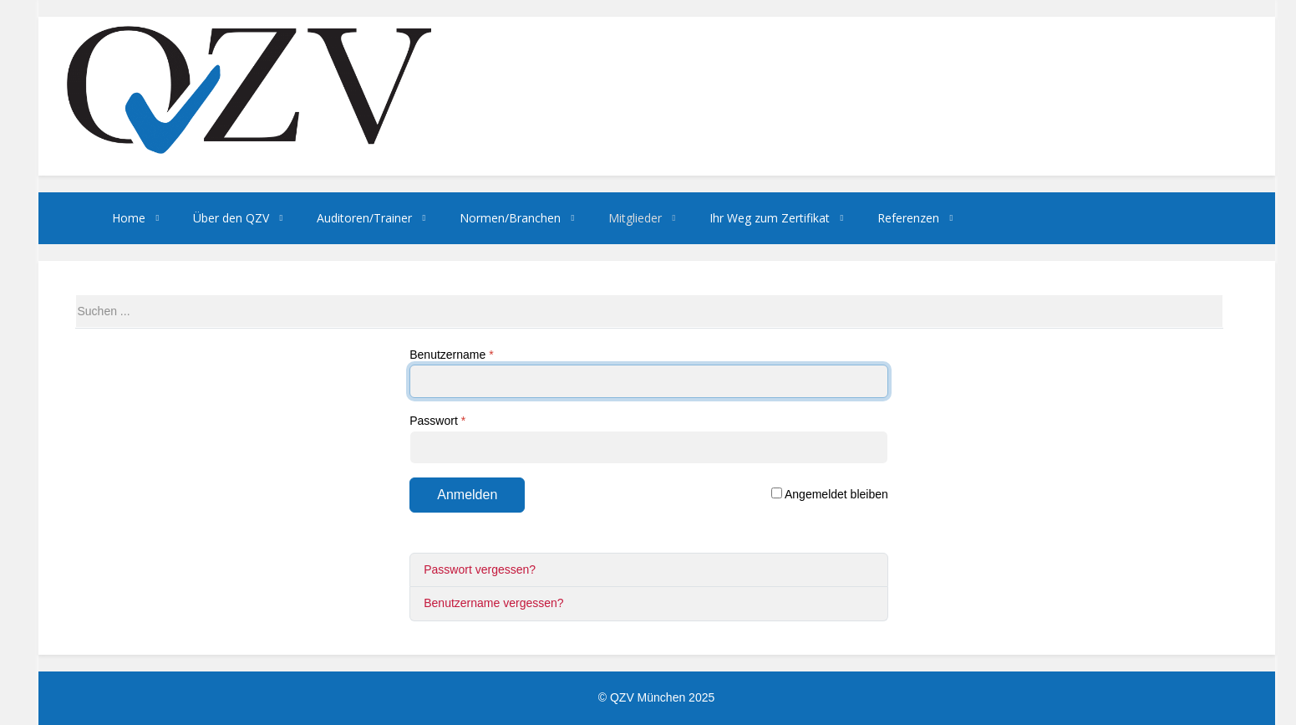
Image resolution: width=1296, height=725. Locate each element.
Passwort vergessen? (480, 569)
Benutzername (451, 354)
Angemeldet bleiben (829, 494)
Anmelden (467, 495)
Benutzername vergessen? (493, 603)
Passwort (437, 420)
